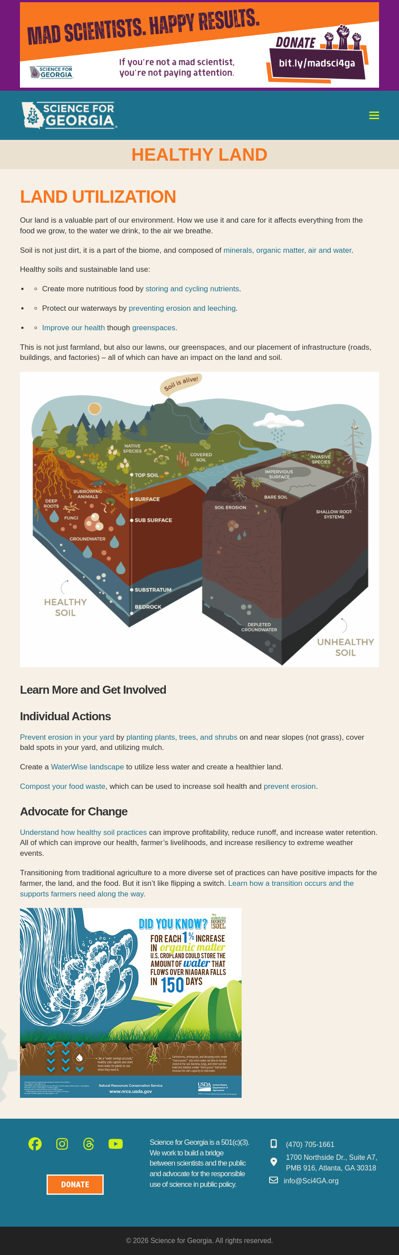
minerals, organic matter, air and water (287, 250)
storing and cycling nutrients (192, 289)
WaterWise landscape (87, 767)
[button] (374, 115)
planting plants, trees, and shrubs (181, 737)
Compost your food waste (63, 786)
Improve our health (73, 328)
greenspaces (153, 328)
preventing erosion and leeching (182, 308)
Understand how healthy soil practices (83, 832)
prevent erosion (290, 786)
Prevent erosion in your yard (67, 737)
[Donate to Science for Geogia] (75, 1184)
